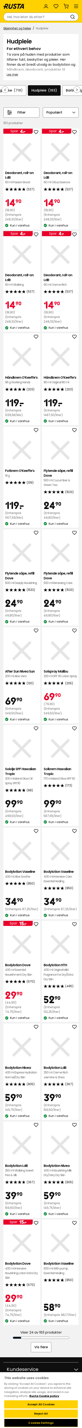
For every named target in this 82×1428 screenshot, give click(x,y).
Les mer (12, 74)
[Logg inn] (46, 6)
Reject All (41, 1414)
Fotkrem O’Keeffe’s (22, 473)
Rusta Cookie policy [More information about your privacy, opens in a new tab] (44, 1396)
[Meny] (76, 6)
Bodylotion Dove (22, 970)
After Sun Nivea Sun (22, 674)
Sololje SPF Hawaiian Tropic (22, 776)
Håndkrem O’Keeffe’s (22, 380)
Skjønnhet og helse (17, 28)
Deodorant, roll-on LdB (22, 178)
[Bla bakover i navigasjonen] (5, 89)
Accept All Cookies (41, 1404)
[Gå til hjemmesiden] (14, 6)
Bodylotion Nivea (22, 1072)
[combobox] (36, 17)
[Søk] (73, 17)
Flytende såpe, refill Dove (60, 478)
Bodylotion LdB (60, 1072)
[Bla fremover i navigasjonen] (77, 89)
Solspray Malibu (60, 674)
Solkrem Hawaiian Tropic (60, 774)
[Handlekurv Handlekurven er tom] (66, 6)
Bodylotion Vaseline (22, 874)
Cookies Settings (40, 1423)
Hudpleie (44, 90)
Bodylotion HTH (60, 972)
